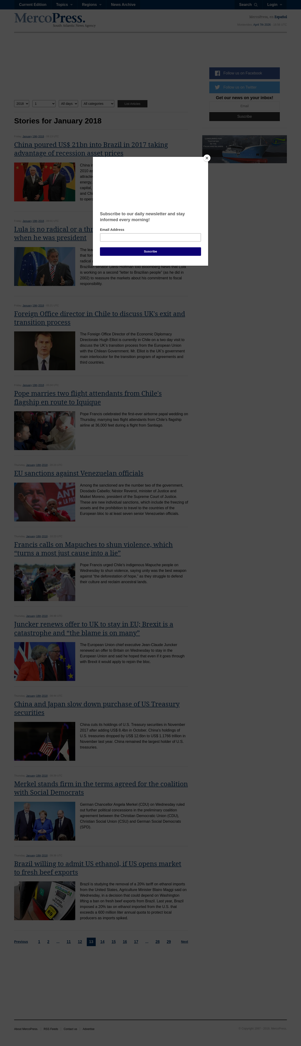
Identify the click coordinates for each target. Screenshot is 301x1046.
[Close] (206, 158)
